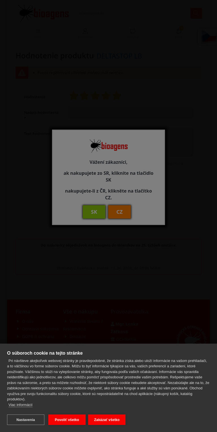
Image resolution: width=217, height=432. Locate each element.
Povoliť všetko (67, 420)
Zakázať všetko (108, 420)
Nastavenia (25, 420)
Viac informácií (20, 406)
